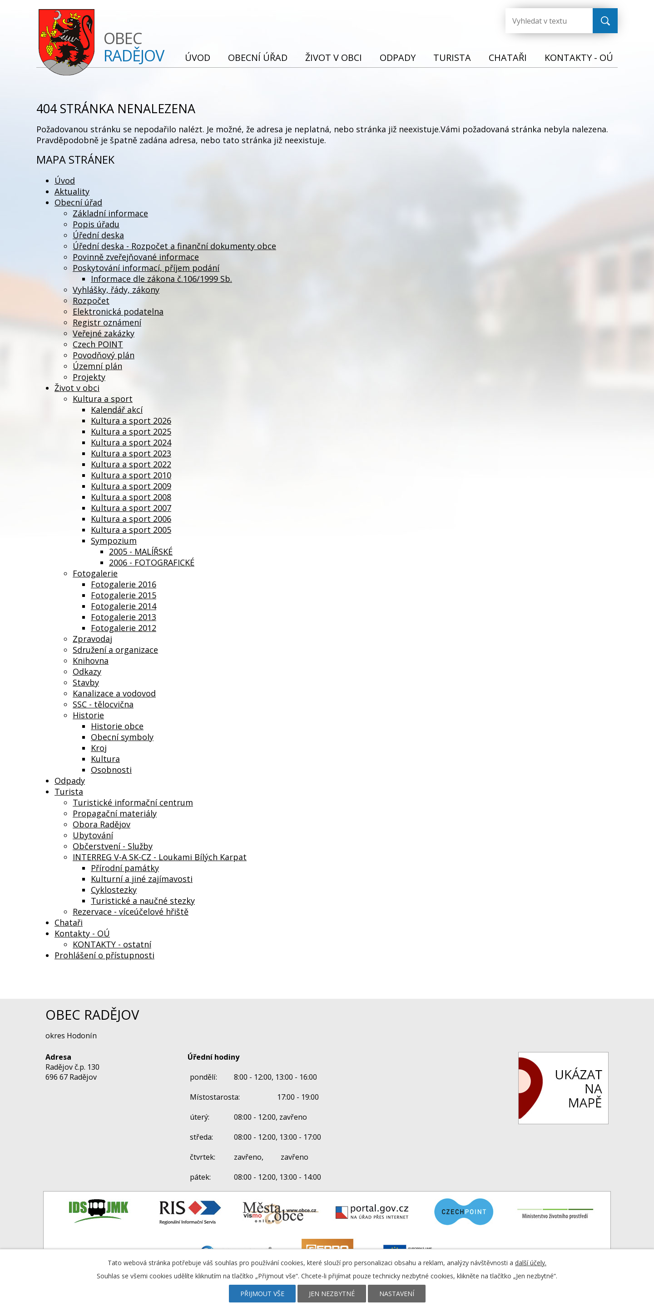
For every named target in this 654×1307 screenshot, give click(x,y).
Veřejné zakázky (103, 333)
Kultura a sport (103, 398)
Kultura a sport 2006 (131, 518)
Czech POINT (98, 344)
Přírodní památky (125, 867)
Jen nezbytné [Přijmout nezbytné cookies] (332, 1293)
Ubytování (93, 835)
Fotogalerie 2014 (123, 606)
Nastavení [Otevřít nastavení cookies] (396, 1293)
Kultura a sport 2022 (131, 464)
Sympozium (114, 540)
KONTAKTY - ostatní (112, 944)
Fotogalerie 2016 (123, 584)
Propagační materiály (115, 813)
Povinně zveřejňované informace (136, 256)
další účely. (530, 1262)
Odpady (398, 57)
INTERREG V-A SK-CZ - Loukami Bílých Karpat (160, 856)
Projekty (89, 376)
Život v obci (333, 57)
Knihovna (91, 660)
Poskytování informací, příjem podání (146, 267)
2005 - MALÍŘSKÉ (141, 551)
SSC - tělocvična (103, 704)
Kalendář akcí (117, 409)
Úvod (197, 57)
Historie (88, 715)
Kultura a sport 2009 (131, 486)
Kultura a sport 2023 (131, 453)
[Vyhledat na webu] (541, 20)
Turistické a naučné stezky (143, 900)
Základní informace (110, 213)
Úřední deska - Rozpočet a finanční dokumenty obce (174, 245)
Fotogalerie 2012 (123, 627)
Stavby (86, 682)
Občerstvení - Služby (113, 846)
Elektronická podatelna (118, 311)
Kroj (99, 747)
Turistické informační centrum (133, 802)
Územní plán (97, 366)
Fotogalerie (95, 573)
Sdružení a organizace (115, 649)
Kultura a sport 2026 (131, 420)
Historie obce (117, 726)
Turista (452, 57)
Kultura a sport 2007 (131, 507)
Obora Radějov (101, 824)
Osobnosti (111, 769)
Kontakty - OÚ (579, 57)
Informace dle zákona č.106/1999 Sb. (161, 278)
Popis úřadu (96, 224)
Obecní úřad (257, 57)
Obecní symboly (122, 736)
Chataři (508, 57)
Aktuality (71, 191)
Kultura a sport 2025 (131, 431)
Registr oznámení (107, 322)
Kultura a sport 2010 (131, 475)
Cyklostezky (114, 889)
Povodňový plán (103, 355)
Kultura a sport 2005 (131, 529)
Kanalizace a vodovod (114, 693)
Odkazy (87, 671)
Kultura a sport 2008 (131, 496)
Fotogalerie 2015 (123, 595)
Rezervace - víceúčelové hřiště (130, 911)
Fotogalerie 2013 (123, 616)
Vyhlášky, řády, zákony (116, 289)
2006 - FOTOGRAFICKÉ (151, 562)
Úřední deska (98, 235)
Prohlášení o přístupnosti (104, 955)
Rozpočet (91, 300)
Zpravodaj (92, 638)
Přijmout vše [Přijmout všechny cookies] (262, 1293)
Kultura (105, 758)
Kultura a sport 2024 (131, 442)
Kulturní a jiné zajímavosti (142, 878)
